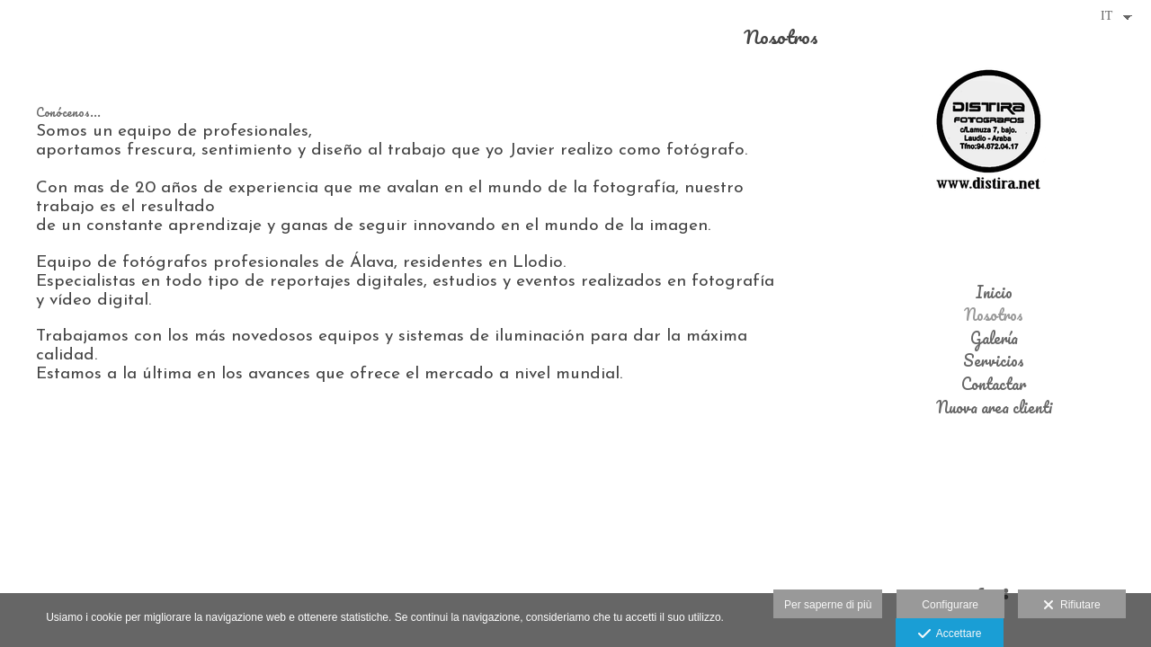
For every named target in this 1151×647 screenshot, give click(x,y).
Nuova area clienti (994, 408)
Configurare (950, 604)
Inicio (994, 293)
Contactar (993, 384)
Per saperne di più (827, 604)
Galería (994, 338)
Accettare (950, 634)
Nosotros (993, 315)
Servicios (993, 361)
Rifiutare (1071, 605)
